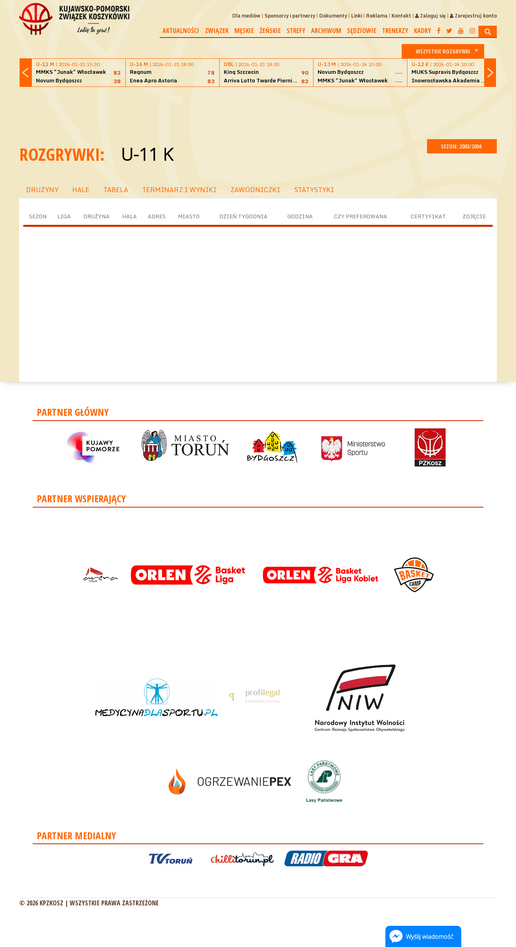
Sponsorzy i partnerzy (290, 16)
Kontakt (401, 16)
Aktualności (180, 30)
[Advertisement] (258, 111)
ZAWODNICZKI (255, 189)
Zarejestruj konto (473, 16)
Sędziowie (361, 30)
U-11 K (147, 154)
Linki (356, 16)
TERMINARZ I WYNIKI (179, 189)
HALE (80, 189)
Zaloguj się (430, 16)
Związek (217, 30)
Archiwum (326, 30)
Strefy (296, 30)
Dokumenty (333, 16)
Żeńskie (270, 30)
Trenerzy (395, 30)
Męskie (244, 30)
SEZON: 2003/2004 (462, 146)
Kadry (422, 30)
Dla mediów (246, 16)
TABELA (115, 189)
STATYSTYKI (314, 189)
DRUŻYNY (42, 189)
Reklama (376, 16)
